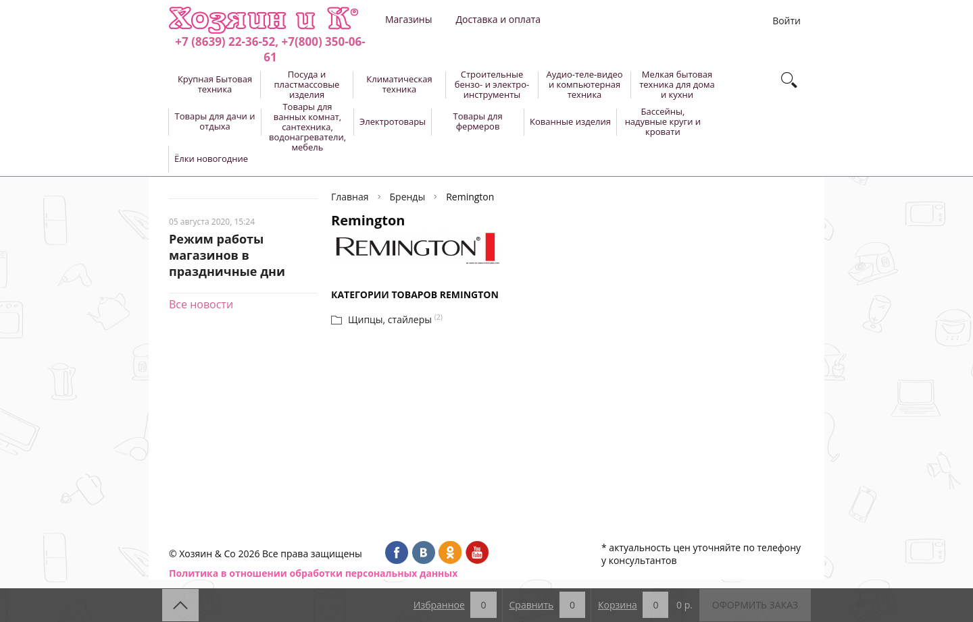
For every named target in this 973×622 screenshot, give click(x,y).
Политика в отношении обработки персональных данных (313, 573)
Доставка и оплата (498, 19)
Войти (786, 20)
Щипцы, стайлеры (390, 319)
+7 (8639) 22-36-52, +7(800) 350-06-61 (270, 49)
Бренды (408, 196)
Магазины (408, 19)
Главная (350, 196)
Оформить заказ (755, 604)
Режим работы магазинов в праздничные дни (227, 255)
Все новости (201, 304)
